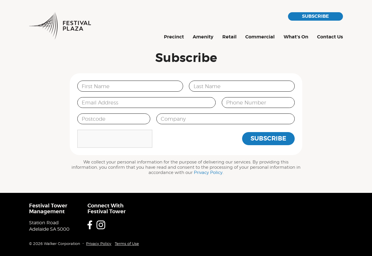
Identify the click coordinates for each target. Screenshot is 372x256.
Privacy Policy (208, 172)
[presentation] (115, 138)
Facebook (89, 225)
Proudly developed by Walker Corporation (335, 238)
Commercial (260, 37)
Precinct (174, 37)
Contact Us (330, 37)
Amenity (203, 37)
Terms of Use (127, 243)
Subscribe (315, 16)
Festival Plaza (60, 25)
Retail (229, 37)
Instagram (100, 225)
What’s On (296, 37)
